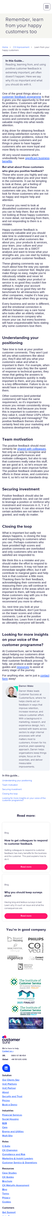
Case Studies (9, 1173)
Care (4, 1127)
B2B (4, 1123)
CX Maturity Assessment (15, 1185)
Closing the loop (10, 794)
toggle (46, 6)
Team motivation (10, 785)
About (5, 1092)
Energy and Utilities (13, 1131)
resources (23, 666)
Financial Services (12, 1115)
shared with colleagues (31, 448)
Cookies (6, 1202)
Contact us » (7, 1051)
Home (5, 47)
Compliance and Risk (13, 1154)
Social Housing (10, 1119)
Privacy (6, 1198)
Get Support (9, 1212)
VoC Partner (9, 1088)
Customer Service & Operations (19, 1162)
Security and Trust (12, 1096)
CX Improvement (21, 47)
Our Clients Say (10, 1080)
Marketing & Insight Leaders (17, 1158)
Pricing (6, 1100)
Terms (5, 1193)
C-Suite (6, 1146)
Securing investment (12, 789)
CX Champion (9, 1150)
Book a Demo (9, 1105)
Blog (4, 1189)
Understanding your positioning (17, 781)
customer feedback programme (21, 96)
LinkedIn (6, 1068)
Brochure (7, 1181)
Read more (26, 867)
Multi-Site (7, 1136)
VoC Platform (9, 1084)
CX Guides (8, 1177)
